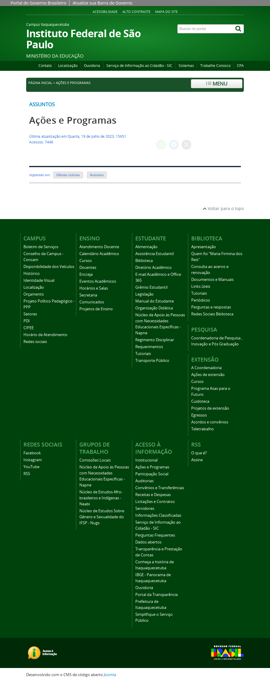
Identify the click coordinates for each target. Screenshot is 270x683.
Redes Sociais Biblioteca (212, 314)
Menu (216, 83)
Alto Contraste (136, 11)
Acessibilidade (105, 11)
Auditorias (144, 480)
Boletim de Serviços (40, 246)
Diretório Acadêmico (153, 267)
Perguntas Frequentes (155, 535)
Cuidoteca (200, 401)
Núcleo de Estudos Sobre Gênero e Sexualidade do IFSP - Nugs (101, 516)
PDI (26, 320)
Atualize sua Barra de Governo (102, 3)
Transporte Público (152, 360)
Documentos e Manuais (212, 279)
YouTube (31, 466)
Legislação (144, 294)
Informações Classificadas (158, 515)
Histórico (31, 273)
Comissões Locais (95, 460)
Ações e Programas (73, 120)
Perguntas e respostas (211, 307)
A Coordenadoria (206, 367)
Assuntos (42, 104)
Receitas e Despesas (153, 494)
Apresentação (203, 246)
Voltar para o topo (223, 208)
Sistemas (186, 65)
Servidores (144, 508)
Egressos (199, 415)
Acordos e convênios (209, 422)
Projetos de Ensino (96, 308)
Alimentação (146, 246)
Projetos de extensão (210, 408)
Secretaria (88, 295)
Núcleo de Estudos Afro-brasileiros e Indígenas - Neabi (100, 498)
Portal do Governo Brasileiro (38, 3)
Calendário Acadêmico (99, 253)
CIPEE (28, 327)
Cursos (85, 260)
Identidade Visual (38, 280)
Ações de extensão (208, 374)
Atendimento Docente (99, 246)
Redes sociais (35, 341)
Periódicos (200, 300)
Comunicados (91, 302)
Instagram (32, 459)
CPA (240, 65)
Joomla (110, 674)
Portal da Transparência (156, 594)
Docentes (87, 267)
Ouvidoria (92, 65)
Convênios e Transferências (159, 487)
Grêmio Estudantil (151, 287)
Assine (197, 459)
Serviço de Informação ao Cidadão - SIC (139, 65)
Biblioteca (144, 260)
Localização (68, 65)
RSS (26, 473)
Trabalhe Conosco (215, 65)
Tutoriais (143, 353)
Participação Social (151, 474)
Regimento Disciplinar (154, 339)
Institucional (146, 460)
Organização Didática (154, 308)
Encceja (86, 274)
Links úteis (200, 286)
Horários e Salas (93, 288)
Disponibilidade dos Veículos (48, 266)
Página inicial (40, 83)
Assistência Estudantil (154, 253)
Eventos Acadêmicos (97, 281)
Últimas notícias (68, 175)
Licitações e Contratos (155, 501)
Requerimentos (149, 346)
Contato (45, 65)
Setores (30, 314)
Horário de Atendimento (45, 334)
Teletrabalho (202, 429)
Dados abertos (148, 542)
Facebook (32, 453)
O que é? (199, 453)
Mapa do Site (166, 11)
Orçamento (33, 294)
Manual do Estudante (154, 301)
